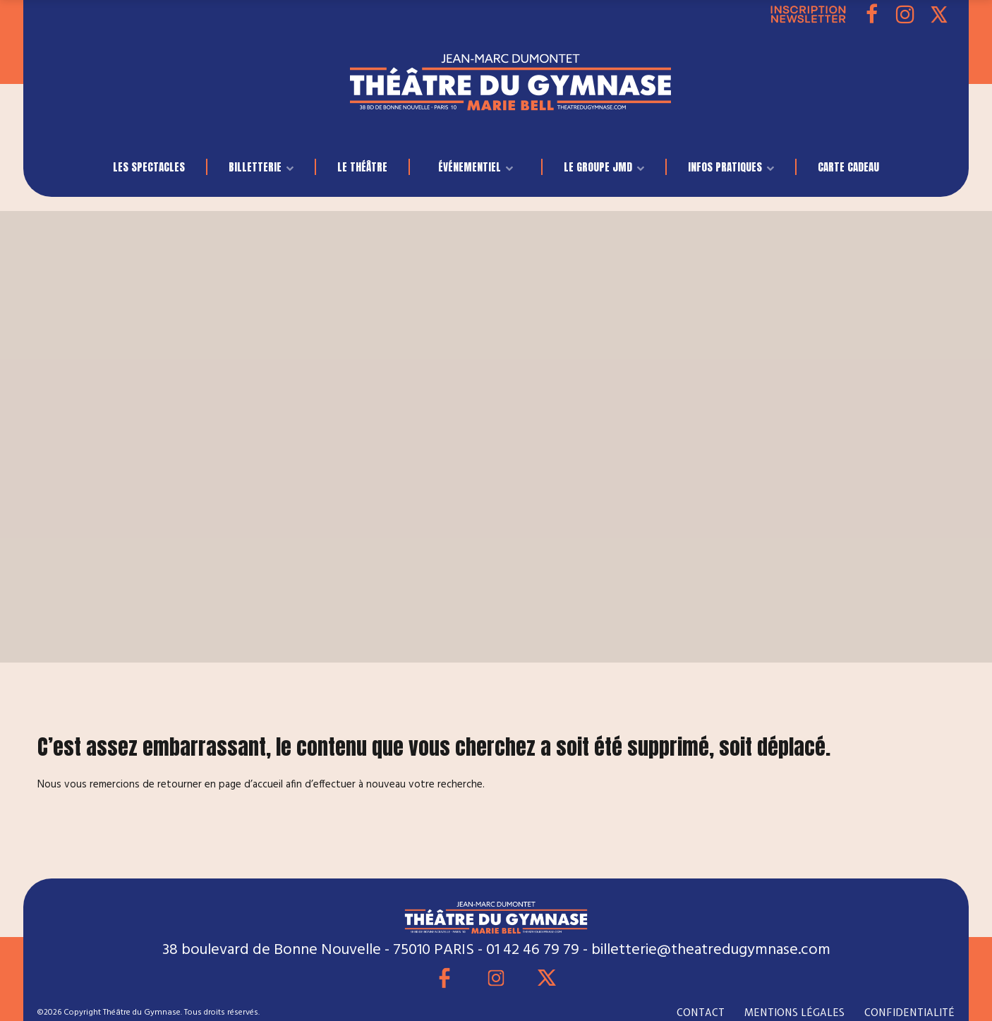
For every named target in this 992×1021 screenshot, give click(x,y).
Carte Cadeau (848, 167)
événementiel (469, 167)
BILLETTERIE (255, 167)
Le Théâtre (362, 167)
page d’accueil (251, 784)
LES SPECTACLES (149, 167)
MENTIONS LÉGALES (794, 1012)
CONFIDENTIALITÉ (909, 1012)
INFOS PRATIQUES (725, 167)
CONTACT (701, 1012)
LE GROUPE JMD (598, 167)
